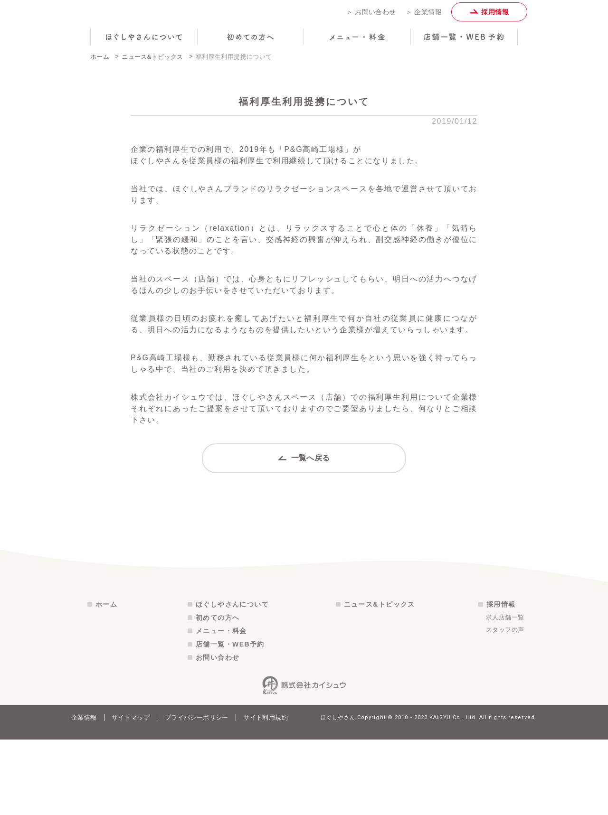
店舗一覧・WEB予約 (230, 719)
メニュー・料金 (221, 706)
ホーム (99, 63)
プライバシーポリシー (196, 792)
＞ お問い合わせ (371, 15)
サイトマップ (131, 792)
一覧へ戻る (304, 474)
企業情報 (84, 792)
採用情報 (489, 15)
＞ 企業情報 (424, 15)
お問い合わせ (217, 733)
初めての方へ (217, 693)
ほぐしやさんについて (232, 680)
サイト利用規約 (265, 792)
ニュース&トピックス (152, 63)
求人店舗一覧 (505, 692)
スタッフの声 (505, 705)
